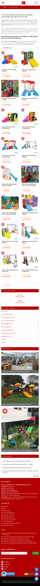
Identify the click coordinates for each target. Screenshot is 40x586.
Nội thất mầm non (6, 327)
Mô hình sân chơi (6, 336)
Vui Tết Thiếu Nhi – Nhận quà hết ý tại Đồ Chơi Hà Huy (16, 461)
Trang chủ (4, 7)
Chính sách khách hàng (9, 512)
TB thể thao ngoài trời (7, 317)
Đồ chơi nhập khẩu (6, 323)
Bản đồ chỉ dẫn (6, 510)
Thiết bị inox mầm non (7, 330)
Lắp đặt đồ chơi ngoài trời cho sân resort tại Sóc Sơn (16, 539)
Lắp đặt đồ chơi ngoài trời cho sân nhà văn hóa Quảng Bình (18, 541)
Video (4, 508)
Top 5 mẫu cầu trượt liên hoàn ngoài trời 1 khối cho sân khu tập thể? (20, 543)
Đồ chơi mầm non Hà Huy (7, 20)
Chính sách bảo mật (8, 521)
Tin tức (3, 342)
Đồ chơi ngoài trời (6, 314)
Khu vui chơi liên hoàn (7, 320)
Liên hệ (3, 339)
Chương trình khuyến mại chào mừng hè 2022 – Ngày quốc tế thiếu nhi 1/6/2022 (20, 471)
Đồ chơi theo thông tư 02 (8, 333)
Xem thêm (36, 455)
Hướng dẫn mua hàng (8, 514)
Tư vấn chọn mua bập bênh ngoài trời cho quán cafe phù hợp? (18, 536)
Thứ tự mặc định (20, 48)
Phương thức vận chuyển (9, 519)
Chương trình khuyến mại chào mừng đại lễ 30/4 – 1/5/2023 (18, 464)
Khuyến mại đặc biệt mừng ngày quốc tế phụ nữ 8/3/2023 (17, 467)
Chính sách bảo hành (8, 525)
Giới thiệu (5, 506)
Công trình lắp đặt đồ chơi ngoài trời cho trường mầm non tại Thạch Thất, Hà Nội (20, 534)
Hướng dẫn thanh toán (8, 517)
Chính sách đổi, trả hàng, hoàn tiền (11, 523)
